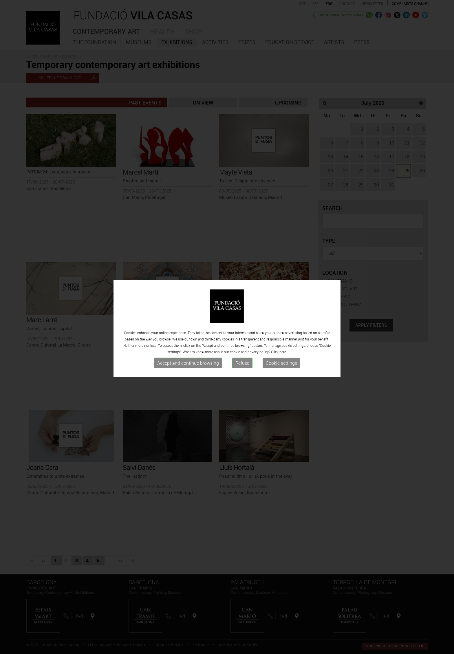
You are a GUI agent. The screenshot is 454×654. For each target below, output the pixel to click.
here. (283, 354)
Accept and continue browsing (188, 365)
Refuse (242, 365)
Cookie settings (281, 365)
